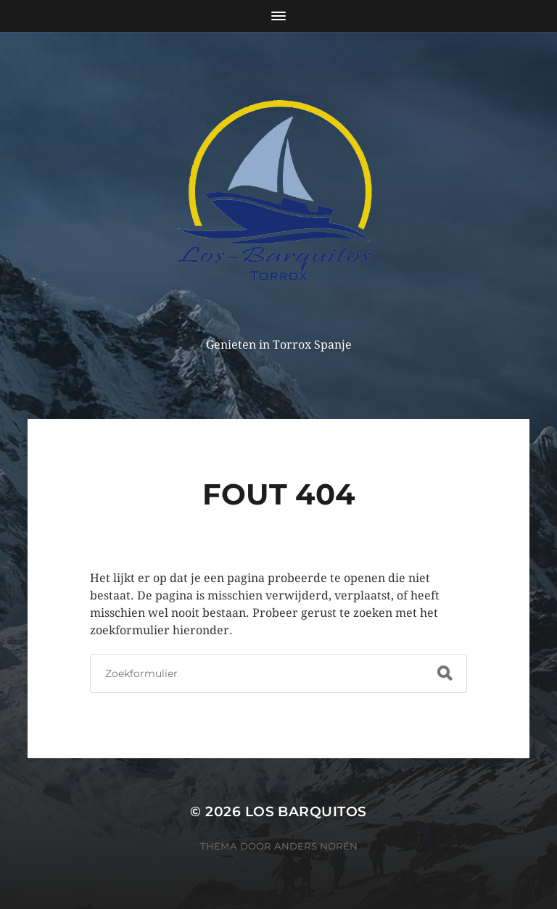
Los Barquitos (306, 811)
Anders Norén (316, 846)
